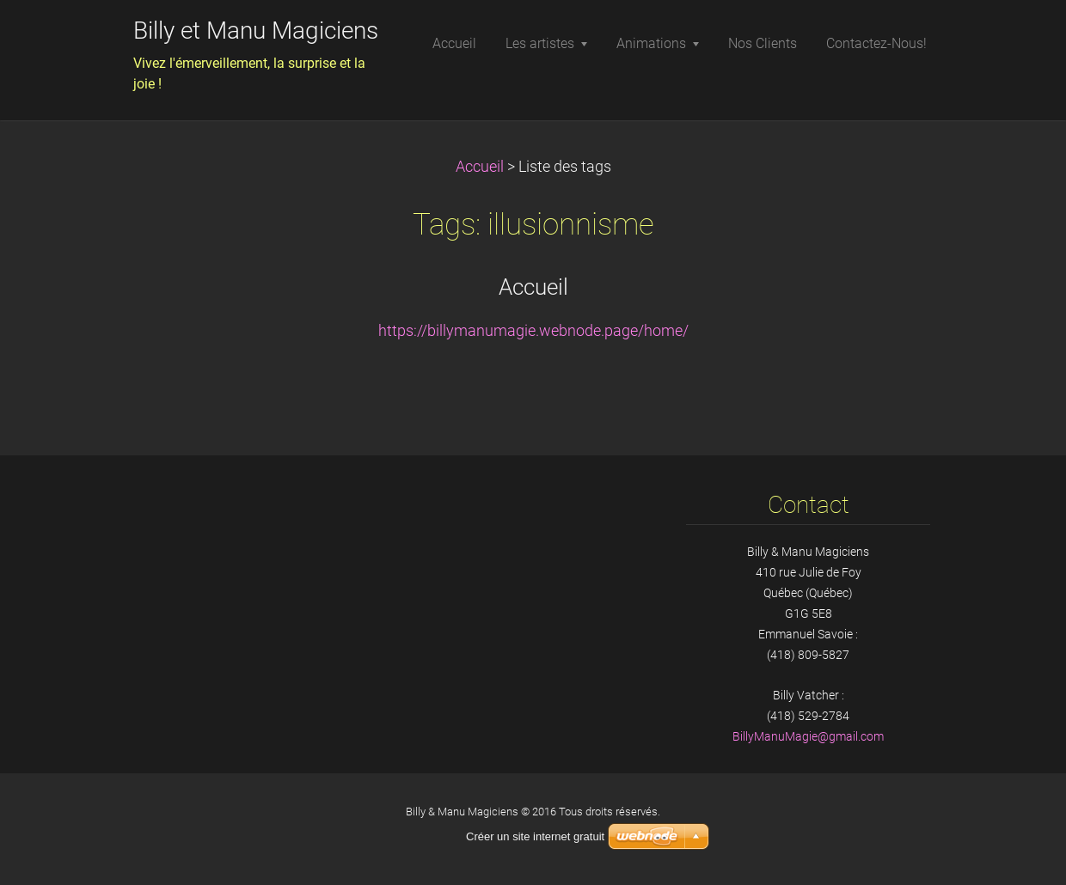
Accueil (480, 166)
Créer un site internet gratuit (535, 836)
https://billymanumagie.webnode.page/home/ (533, 330)
